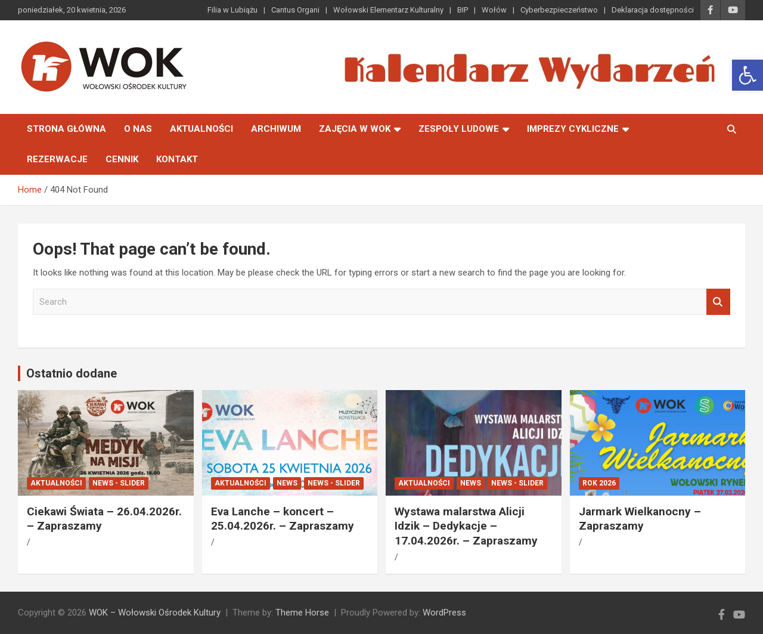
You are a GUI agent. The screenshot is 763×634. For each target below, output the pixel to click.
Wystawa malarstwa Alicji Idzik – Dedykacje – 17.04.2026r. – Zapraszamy (466, 526)
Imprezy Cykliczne (573, 128)
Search (718, 302)
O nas (138, 128)
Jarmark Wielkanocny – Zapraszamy (640, 519)
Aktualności (201, 128)
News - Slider (118, 483)
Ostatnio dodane (71, 373)
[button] (747, 75)
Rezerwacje (57, 159)
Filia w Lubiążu (232, 9)
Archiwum (276, 128)
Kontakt (177, 159)
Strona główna (66, 128)
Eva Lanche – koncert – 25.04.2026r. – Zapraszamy (282, 519)
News (287, 483)
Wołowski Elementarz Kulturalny (388, 9)
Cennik (122, 159)
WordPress (444, 612)
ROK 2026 (599, 483)
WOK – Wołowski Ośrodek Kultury (155, 612)
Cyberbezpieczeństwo (559, 9)
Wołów (494, 9)
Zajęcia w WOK (354, 128)
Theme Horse (302, 612)
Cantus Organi (295, 9)
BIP (462, 9)
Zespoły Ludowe (458, 128)
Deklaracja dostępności (653, 9)
